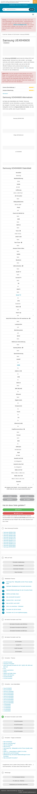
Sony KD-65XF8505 (8, 694)
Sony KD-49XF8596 (8, 702)
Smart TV (18, 295)
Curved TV (18, 645)
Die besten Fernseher (18, 568)
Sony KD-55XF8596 (8, 701)
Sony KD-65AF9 (7, 688)
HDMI (18, 365)
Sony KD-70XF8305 (8, 691)
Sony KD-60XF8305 (8, 693)
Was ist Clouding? (7, 745)
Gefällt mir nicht (18, 513)
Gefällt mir (18, 509)
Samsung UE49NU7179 (9, 543)
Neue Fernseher (18, 572)
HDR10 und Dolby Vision (9, 673)
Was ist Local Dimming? (9, 743)
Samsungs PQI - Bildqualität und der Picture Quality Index (18, 748)
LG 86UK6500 (7, 711)
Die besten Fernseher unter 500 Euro (18, 624)
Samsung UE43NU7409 (9, 537)
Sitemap (20, 790)
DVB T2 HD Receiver (8, 675)
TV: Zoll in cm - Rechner (18, 780)
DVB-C (5, 671)
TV (25, 68)
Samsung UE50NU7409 (9, 535)
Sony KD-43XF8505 (8, 696)
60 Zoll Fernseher (18, 728)
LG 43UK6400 (7, 709)
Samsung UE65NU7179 (9, 540)
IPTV (4, 668)
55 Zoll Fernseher (18, 724)
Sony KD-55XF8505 (8, 699)
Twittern (9, 499)
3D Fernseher (18, 651)
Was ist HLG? (6, 746)
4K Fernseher (18, 641)
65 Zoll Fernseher (18, 731)
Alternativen (5, 93)
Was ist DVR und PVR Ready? (11, 753)
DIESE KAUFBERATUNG (20, 24)
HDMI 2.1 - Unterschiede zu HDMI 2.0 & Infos (14, 751)
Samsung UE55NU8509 (9, 546)
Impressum (3, 790)
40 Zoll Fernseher (7, 676)
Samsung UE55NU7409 (9, 533)
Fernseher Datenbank (18, 565)
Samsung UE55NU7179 (9, 542)
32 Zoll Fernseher (7, 678)
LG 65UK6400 (7, 704)
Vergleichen (6, 42)
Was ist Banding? (7, 741)
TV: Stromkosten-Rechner (18, 777)
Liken (27, 496)
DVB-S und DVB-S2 (8, 670)
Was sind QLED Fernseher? (10, 757)
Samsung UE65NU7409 (9, 532)
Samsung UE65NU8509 (9, 545)
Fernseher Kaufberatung (18, 562)
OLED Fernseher (19, 648)
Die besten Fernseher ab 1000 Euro (18, 630)
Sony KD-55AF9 (7, 689)
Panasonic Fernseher (8, 663)
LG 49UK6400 (7, 707)
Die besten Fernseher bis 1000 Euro (18, 627)
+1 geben (27, 499)
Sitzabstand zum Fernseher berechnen (18, 784)
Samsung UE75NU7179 (9, 538)
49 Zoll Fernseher (7, 662)
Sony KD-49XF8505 (8, 698)
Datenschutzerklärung (11, 2)
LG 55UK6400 (7, 706)
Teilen (10, 496)
